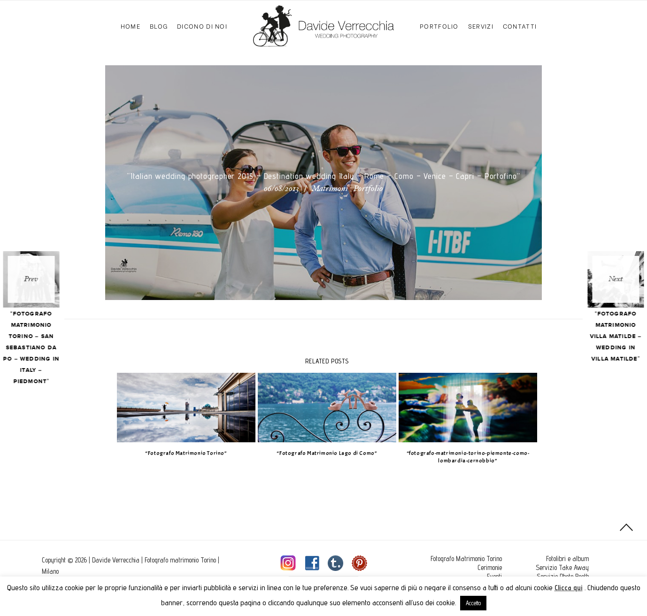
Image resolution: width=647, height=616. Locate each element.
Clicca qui (569, 587)
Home (130, 25)
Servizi (480, 25)
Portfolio (439, 25)
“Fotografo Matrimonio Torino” (182, 453)
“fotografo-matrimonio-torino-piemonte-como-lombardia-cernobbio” (464, 457)
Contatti (520, 25)
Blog (159, 25)
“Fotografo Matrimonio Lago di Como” (323, 453)
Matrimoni (330, 189)
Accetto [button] (473, 603)
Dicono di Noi (202, 25)
